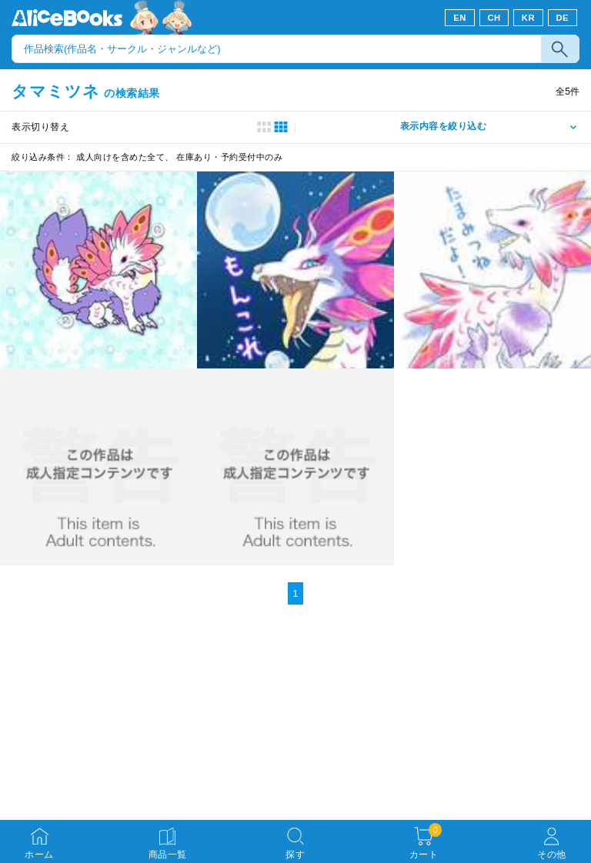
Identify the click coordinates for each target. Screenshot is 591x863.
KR (528, 17)
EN (459, 17)
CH (493, 17)
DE (562, 17)
